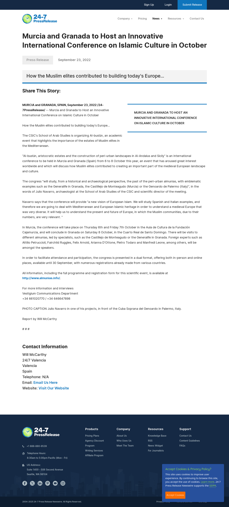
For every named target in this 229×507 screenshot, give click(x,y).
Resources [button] (175, 18)
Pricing (142, 18)
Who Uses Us (124, 441)
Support (185, 429)
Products (91, 429)
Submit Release (192, 4)
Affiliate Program (94, 455)
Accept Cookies (175, 495)
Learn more (207, 481)
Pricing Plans (92, 436)
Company (123, 429)
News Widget (155, 446)
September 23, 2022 (74, 60)
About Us (122, 436)
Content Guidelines (189, 441)
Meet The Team (125, 446)
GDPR (212, 485)
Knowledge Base (157, 436)
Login (168, 4)
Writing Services (94, 451)
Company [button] (124, 18)
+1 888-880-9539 (37, 446)
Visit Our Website (54, 388)
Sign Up (149, 4)
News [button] (156, 18)
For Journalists (156, 451)
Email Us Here (45, 382)
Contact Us (197, 18)
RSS (150, 441)
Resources (155, 429)
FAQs (182, 446)
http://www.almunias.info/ (41, 278)
